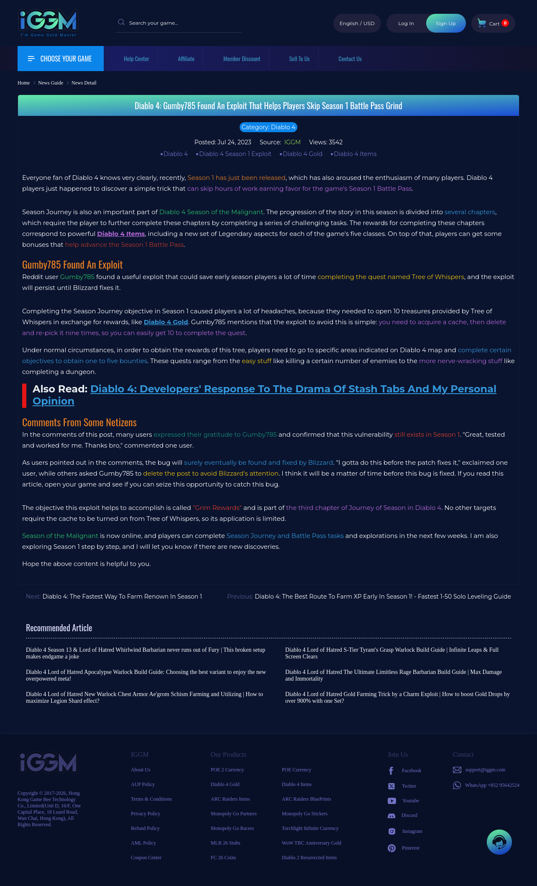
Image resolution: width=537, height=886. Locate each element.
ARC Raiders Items (230, 799)
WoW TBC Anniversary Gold (311, 843)
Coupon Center (146, 857)
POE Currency (296, 770)
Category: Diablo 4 (269, 127)
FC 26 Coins (223, 857)
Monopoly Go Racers (232, 828)
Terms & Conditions (151, 799)
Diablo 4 (176, 154)
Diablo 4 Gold (302, 154)
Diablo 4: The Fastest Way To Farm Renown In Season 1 (122, 596)
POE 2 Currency (227, 770)
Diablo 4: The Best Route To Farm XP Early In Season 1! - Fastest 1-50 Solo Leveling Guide (383, 596)
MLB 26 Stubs (225, 843)
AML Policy (143, 843)
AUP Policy (143, 784)
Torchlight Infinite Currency (310, 828)
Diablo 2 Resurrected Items (309, 857)
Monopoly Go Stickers (304, 814)
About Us (140, 770)
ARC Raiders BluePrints (306, 799)
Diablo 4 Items (355, 154)
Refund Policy (145, 828)
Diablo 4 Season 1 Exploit (235, 154)
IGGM (292, 142)
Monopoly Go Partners (234, 814)
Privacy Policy (145, 814)
